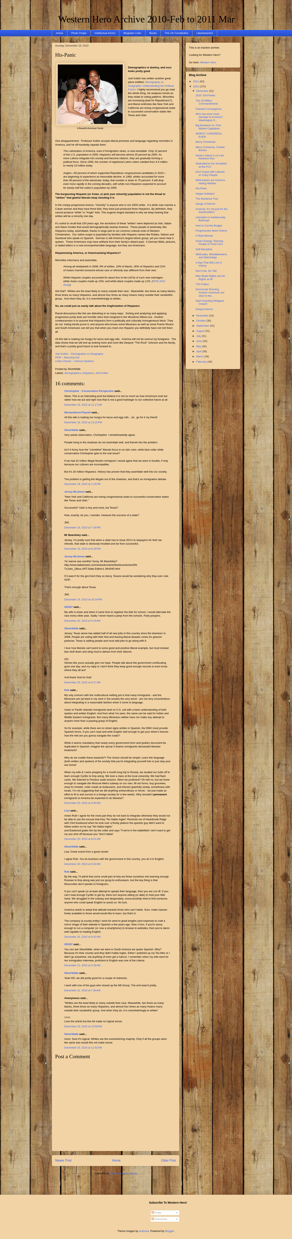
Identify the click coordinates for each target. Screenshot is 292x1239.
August (200, 330)
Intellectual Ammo (104, 33)
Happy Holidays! (205, 193)
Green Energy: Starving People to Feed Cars (209, 242)
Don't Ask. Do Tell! (206, 270)
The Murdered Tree (206, 198)
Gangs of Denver (205, 203)
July (199, 336)
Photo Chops (78, 33)
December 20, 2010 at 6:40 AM (82, 802)
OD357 (68, 606)
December (202, 90)
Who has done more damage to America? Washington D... (209, 117)
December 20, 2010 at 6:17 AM (82, 682)
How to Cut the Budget (208, 225)
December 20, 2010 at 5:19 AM (82, 620)
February (202, 361)
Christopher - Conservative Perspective (89, 391)
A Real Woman (204, 235)
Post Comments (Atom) (123, 1173)
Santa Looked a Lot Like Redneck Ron (209, 157)
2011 (196, 81)
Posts (156, 1212)
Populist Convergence (208, 108)
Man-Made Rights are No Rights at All (210, 277)
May (199, 346)
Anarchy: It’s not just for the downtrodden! (211, 210)
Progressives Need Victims (211, 230)
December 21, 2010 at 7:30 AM (82, 990)
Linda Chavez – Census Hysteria (74, 361)
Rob (66, 690)
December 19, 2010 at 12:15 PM (83, 422)
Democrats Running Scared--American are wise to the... (209, 292)
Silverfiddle (71, 430)
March (200, 356)
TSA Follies (202, 284)
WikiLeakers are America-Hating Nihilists (210, 182)
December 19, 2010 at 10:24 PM (83, 599)
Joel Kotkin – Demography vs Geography (79, 353)
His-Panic (65, 55)
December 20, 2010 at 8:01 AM (82, 838)
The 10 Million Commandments (206, 102)
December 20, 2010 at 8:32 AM (82, 864)
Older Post (168, 1160)
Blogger (169, 1231)
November (202, 315)
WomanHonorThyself (77, 412)
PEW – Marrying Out (67, 357)
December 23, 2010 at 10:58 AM (83, 1026)
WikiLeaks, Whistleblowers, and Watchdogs (211, 256)
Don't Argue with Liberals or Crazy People (209, 173)
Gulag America (204, 309)
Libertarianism (204, 33)
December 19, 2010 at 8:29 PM (82, 548)
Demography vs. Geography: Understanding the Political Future (151, 85)
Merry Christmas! (205, 141)
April (199, 351)
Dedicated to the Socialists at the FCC (211, 165)
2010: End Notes (205, 95)
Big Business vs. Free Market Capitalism (208, 127)
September (203, 325)
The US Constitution (176, 33)
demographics (72, 373)
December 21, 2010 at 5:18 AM (82, 965)
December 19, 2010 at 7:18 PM (82, 527)
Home (59, 33)
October (201, 320)
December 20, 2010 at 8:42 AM (82, 936)
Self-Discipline (203, 249)
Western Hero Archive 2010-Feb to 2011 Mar (146, 19)
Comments (159, 1219)
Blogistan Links (132, 33)
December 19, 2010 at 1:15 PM (82, 484)
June (199, 341)
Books (153, 33)
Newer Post (63, 1160)
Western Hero (208, 62)
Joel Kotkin (101, 373)
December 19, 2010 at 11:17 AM (83, 404)
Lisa (67, 810)
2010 (196, 86)
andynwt (144, 1231)
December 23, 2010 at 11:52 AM (83, 1047)
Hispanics (88, 373)
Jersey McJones (74, 491)
